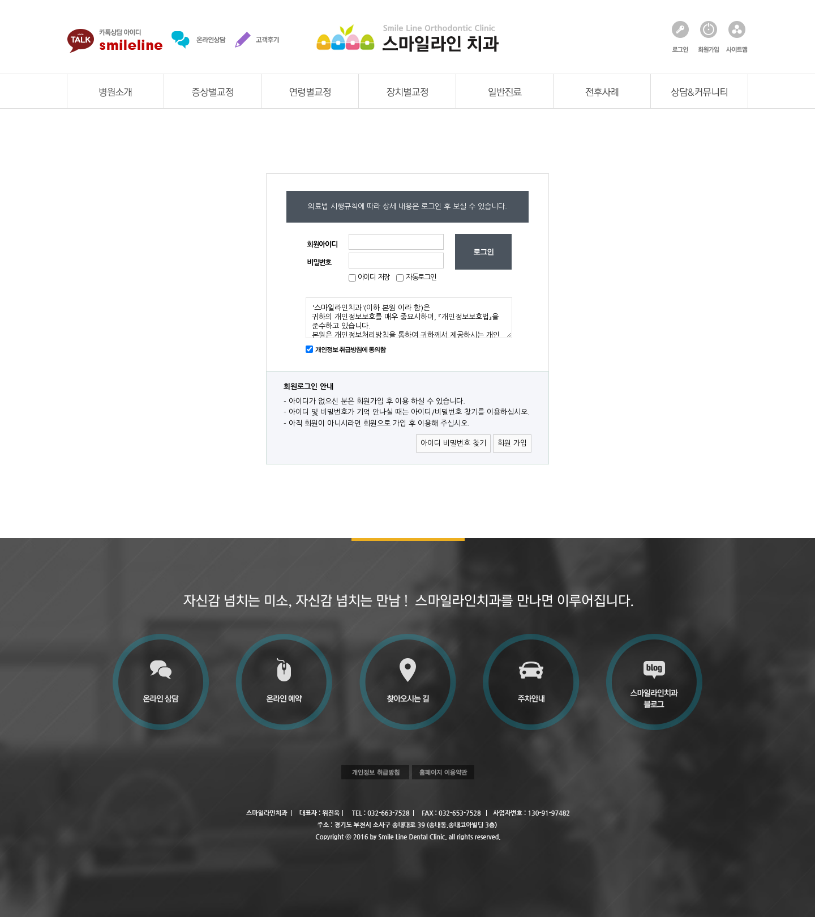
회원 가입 (512, 443)
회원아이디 (322, 244)
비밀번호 (319, 262)
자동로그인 (421, 277)
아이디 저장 (372, 277)
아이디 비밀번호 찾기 (453, 443)
